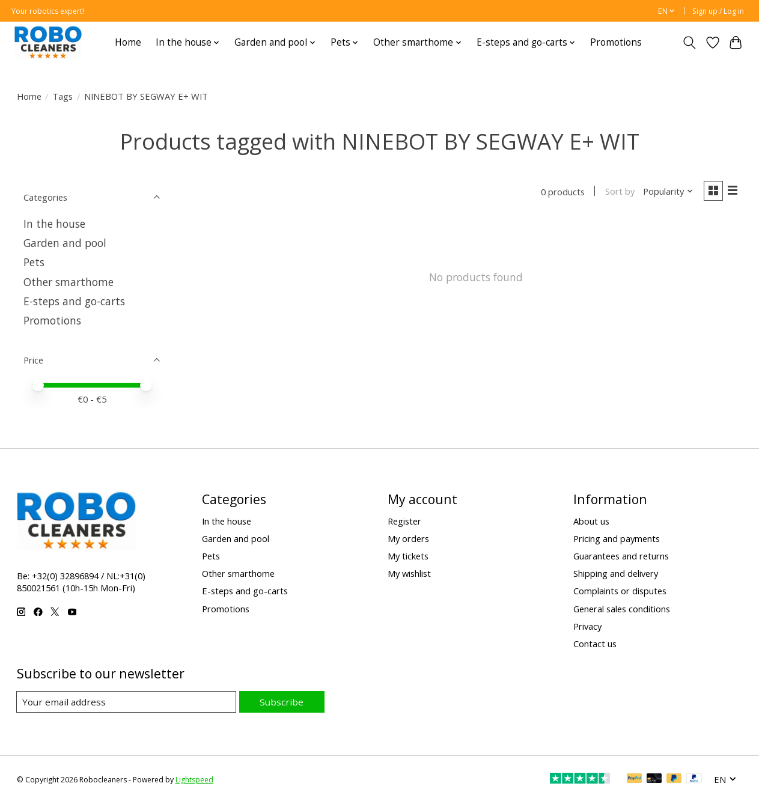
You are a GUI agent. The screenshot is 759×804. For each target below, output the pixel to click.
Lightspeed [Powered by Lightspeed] (194, 780)
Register (404, 521)
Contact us (595, 644)
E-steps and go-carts (74, 301)
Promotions (616, 42)
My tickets (408, 556)
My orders (408, 538)
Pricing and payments (616, 538)
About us (591, 521)
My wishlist (409, 573)
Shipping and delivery (615, 573)
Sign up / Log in (718, 11)
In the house (54, 223)
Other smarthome (68, 282)
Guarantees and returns (621, 556)
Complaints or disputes (619, 591)
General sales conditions (621, 609)
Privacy (587, 626)
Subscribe (282, 701)
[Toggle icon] (689, 42)
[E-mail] (128, 702)
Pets (33, 262)
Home (128, 42)
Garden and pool (64, 243)
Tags (62, 96)
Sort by (617, 192)
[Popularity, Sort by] (665, 192)
